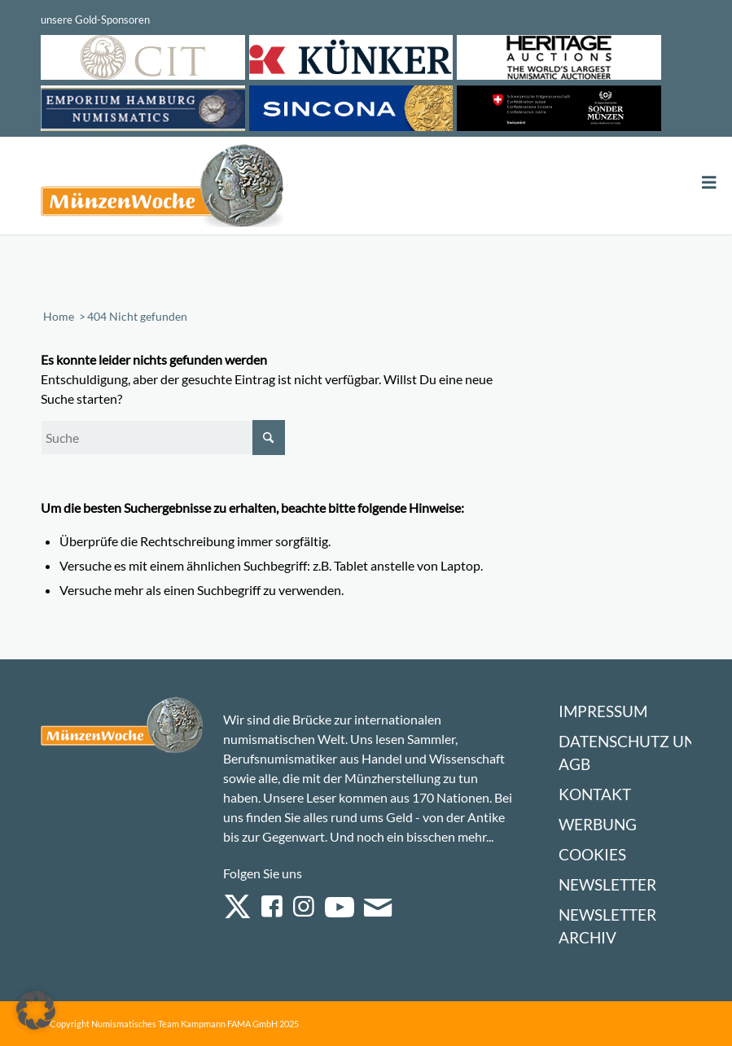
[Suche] (163, 437)
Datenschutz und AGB (633, 752)
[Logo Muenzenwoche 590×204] (163, 188)
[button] (36, 1010)
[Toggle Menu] (709, 182)
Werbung (598, 824)
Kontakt (595, 794)
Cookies (592, 854)
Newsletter (607, 884)
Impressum (603, 711)
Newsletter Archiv (607, 926)
